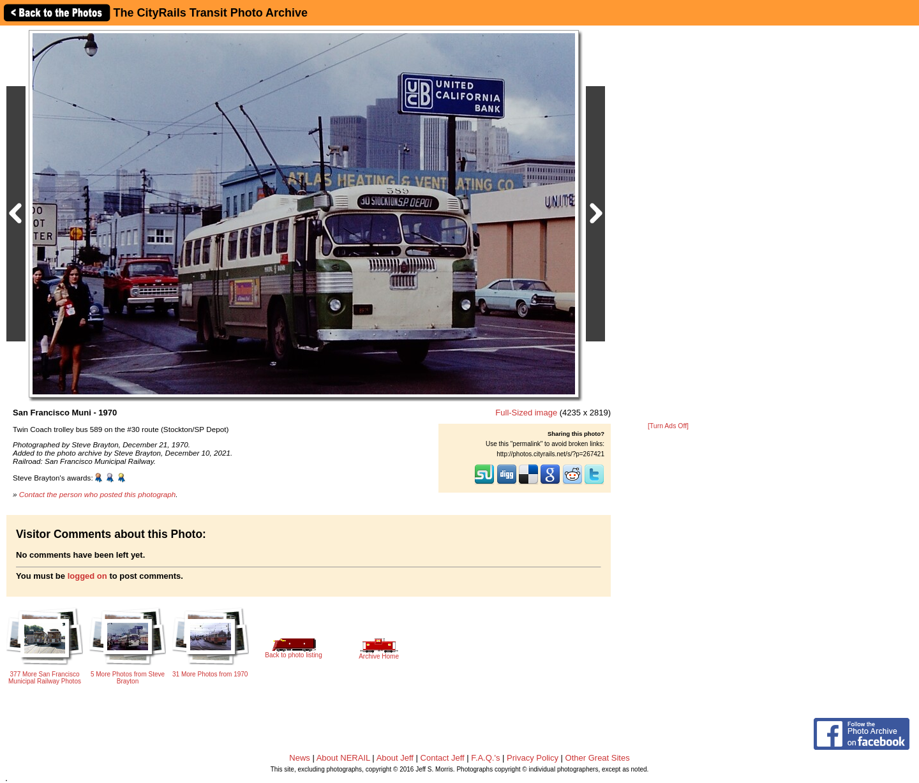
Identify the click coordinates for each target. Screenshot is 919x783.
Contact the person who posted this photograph (97, 494)
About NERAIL (343, 758)
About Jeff (395, 758)
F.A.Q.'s (485, 758)
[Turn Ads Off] (668, 425)
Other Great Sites (597, 758)
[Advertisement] (668, 224)
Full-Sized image (526, 412)
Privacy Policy (532, 758)
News (299, 758)
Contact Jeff (443, 758)
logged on (87, 576)
